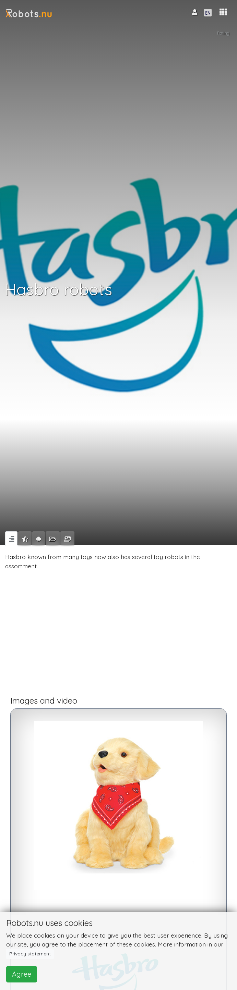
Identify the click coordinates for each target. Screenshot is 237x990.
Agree (21, 974)
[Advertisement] (118, 636)
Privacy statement (30, 954)
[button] (223, 12)
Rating (223, 33)
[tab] (11, 538)
